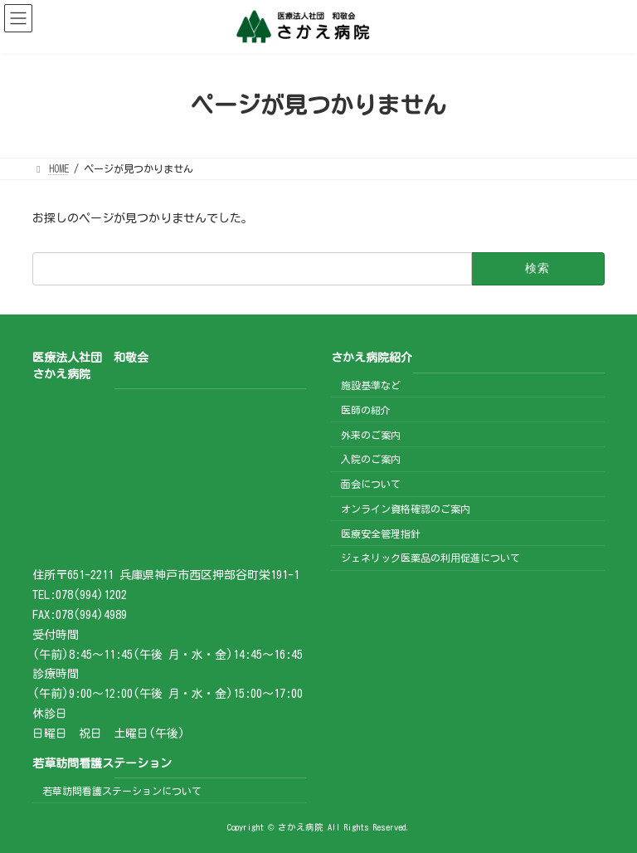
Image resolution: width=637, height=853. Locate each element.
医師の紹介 (366, 410)
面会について (371, 484)
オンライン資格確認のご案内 (405, 509)
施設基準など (371, 385)
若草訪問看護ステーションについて (122, 791)
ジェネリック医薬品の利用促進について (430, 558)
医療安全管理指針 (381, 534)
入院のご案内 (371, 460)
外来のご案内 (371, 435)
